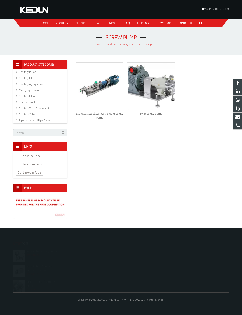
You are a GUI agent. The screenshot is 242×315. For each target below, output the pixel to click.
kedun (130, 268)
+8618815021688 (136, 251)
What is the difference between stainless (39, 264)
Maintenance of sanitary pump (41, 279)
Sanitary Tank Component (34, 108)
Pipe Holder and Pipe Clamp (35, 120)
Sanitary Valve (27, 114)
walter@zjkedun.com (216, 9)
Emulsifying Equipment (32, 84)
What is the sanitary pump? (42, 247)
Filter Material (27, 102)
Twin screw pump (151, 113)
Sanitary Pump (27, 72)
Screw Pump (121, 37)
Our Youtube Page (29, 156)
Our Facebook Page (30, 164)
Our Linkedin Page (29, 172)
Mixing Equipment (29, 90)
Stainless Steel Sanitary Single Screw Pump (99, 115)
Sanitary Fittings (28, 96)
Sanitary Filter (27, 78)
